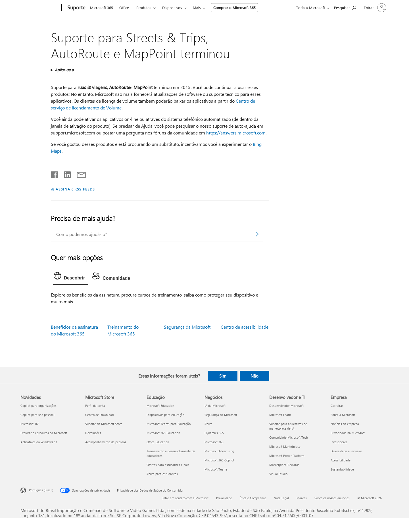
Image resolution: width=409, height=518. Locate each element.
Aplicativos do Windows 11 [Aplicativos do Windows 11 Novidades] (38, 442)
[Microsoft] (39, 8)
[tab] (71, 277)
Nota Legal (281, 498)
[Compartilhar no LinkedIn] (65, 173)
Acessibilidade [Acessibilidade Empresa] (340, 460)
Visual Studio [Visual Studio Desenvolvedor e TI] (278, 474)
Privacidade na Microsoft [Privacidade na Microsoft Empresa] (348, 433)
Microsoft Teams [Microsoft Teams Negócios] (216, 469)
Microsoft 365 (101, 7)
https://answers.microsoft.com (236, 133)
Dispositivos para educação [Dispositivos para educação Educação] (165, 415)
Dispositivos (172, 7)
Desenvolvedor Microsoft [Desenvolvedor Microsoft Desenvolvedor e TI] (286, 405)
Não (254, 376)
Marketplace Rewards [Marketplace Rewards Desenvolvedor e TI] (284, 465)
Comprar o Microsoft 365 (234, 7)
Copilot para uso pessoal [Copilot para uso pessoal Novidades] (37, 415)
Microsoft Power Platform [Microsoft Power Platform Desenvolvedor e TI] (286, 455)
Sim (222, 376)
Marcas (302, 498)
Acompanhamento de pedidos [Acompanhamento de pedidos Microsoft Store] (105, 442)
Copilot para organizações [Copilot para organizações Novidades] (38, 405)
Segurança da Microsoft (187, 327)
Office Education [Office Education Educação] (158, 442)
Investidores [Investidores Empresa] (339, 442)
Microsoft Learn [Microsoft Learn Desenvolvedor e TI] (280, 415)
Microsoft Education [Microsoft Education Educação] (160, 405)
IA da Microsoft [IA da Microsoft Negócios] (215, 405)
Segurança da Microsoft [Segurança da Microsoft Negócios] (220, 415)
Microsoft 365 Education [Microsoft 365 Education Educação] (163, 433)
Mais (197, 7)
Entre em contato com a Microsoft (185, 498)
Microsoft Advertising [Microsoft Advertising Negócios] (219, 451)
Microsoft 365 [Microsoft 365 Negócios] (214, 442)
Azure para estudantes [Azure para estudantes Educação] (162, 474)
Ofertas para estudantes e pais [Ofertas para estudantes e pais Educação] (168, 465)
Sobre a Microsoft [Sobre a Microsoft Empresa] (343, 415)
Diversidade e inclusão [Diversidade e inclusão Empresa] (346, 451)
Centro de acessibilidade (244, 327)
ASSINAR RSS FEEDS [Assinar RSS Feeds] (75, 189)
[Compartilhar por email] (79, 173)
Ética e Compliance (253, 498)
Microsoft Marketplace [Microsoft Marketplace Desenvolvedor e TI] (285, 446)
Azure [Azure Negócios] (208, 424)
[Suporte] (75, 8)
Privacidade (224, 498)
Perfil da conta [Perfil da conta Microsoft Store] (95, 405)
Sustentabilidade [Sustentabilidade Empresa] (342, 469)
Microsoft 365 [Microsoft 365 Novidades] (29, 424)
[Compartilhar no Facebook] (55, 173)
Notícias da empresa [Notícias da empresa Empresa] (345, 424)
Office (124, 7)
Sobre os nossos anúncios (332, 498)
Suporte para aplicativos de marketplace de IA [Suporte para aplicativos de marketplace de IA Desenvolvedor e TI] (288, 426)
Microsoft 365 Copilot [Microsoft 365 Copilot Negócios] (219, 460)
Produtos (143, 7)
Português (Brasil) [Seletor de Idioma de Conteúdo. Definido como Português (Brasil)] (41, 490)
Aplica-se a (64, 69)
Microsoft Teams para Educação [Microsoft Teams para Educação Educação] (169, 424)
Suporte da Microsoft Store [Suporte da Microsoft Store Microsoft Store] (103, 424)
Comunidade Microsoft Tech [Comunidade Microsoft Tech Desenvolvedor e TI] (288, 437)
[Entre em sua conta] (374, 7)
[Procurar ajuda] (345, 7)
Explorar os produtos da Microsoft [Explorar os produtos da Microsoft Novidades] (43, 433)
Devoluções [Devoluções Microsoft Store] (93, 433)
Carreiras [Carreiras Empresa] (337, 405)
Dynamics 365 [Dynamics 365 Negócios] (214, 433)
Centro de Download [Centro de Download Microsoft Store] (99, 415)
